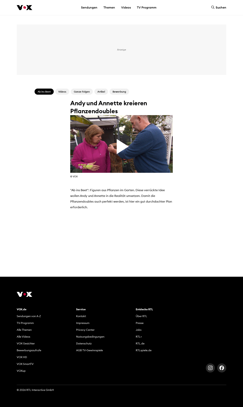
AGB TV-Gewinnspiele (89, 350)
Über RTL (141, 316)
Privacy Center (85, 330)
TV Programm (146, 7)
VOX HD (22, 357)
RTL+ (139, 336)
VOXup (21, 370)
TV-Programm (25, 323)
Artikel (101, 91)
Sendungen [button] (89, 7)
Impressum (82, 323)
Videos (126, 7)
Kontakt (81, 316)
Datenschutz (84, 343)
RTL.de (140, 343)
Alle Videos (23, 336)
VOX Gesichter (26, 343)
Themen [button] (109, 7)
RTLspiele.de (143, 350)
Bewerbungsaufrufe (29, 350)
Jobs (138, 330)
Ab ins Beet (44, 91)
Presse (140, 323)
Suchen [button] (218, 7)
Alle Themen (24, 330)
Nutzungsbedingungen (90, 336)
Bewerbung (119, 91)
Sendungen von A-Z (29, 316)
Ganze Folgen (82, 91)
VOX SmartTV (25, 364)
